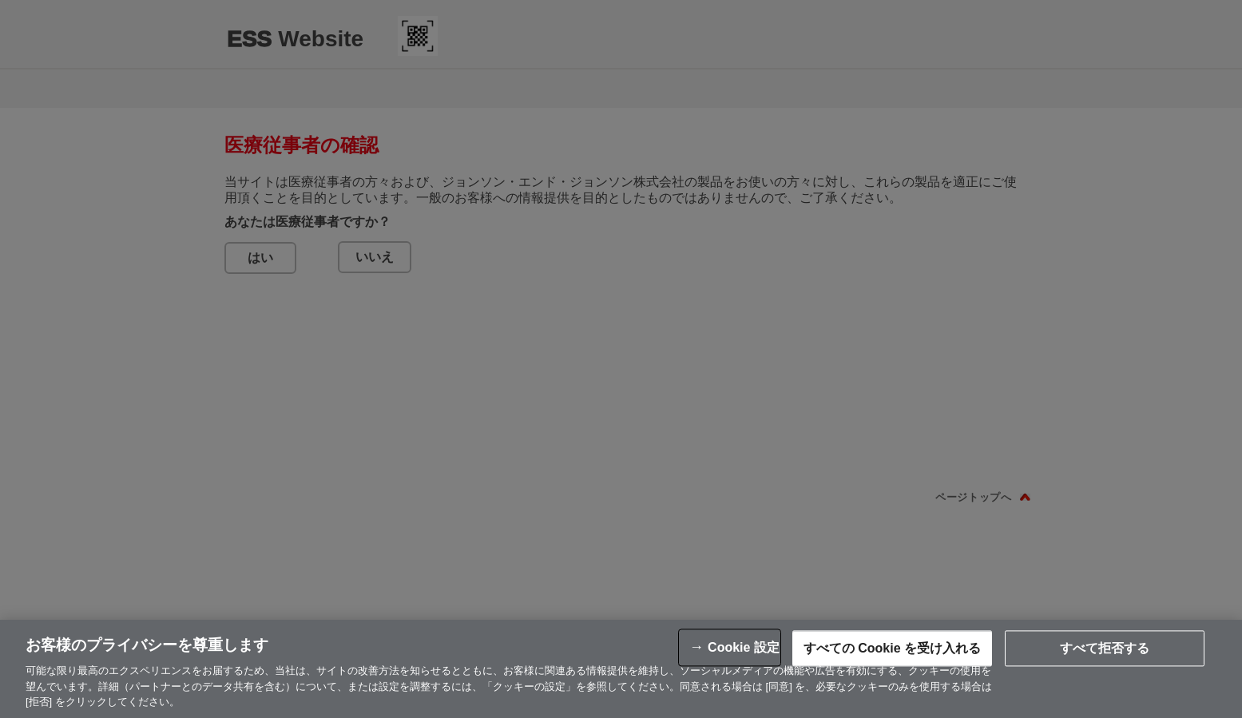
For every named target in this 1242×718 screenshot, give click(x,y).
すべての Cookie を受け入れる (892, 648)
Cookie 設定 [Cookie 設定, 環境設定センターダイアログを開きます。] (744, 647)
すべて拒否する (1104, 648)
